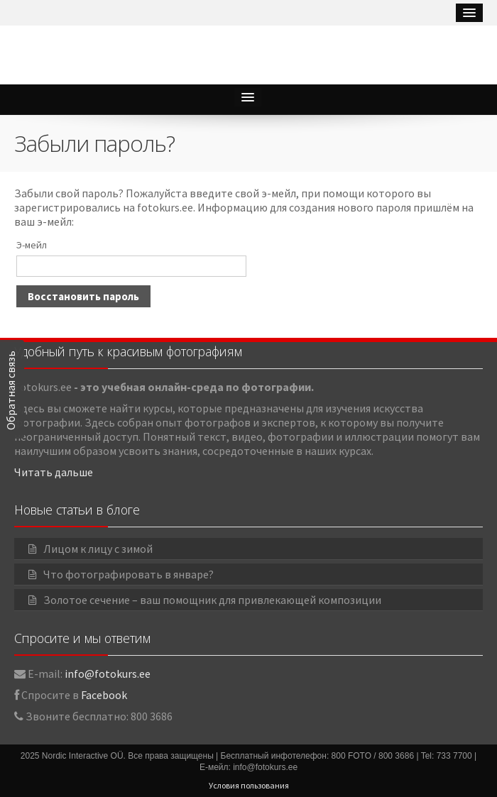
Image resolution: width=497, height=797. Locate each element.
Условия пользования (249, 785)
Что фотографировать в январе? (128, 574)
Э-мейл (31, 244)
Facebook (104, 695)
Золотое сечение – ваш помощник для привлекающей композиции (212, 600)
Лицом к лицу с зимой (98, 549)
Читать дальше (53, 472)
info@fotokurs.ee (108, 673)
